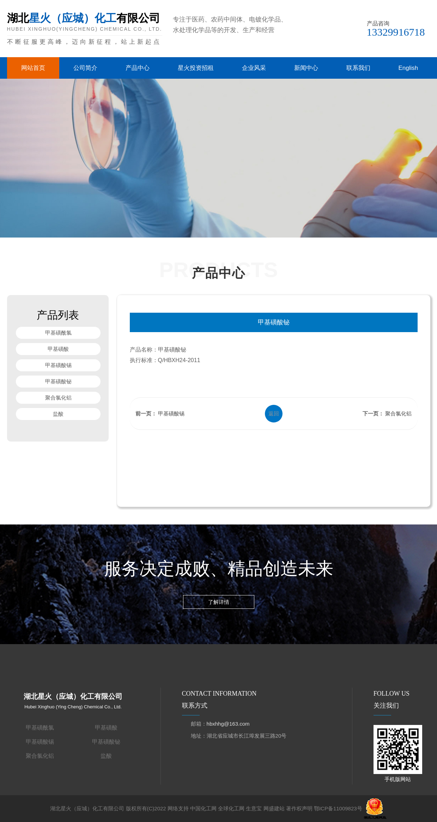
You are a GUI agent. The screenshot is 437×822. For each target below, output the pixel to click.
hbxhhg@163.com (228, 724)
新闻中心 (306, 68)
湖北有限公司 (84, 29)
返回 (273, 413)
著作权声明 (299, 808)
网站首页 (33, 68)
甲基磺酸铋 (58, 381)
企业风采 (254, 68)
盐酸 (58, 414)
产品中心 (138, 68)
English (408, 68)
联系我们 (358, 68)
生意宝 (254, 808)
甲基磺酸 (58, 349)
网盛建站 (274, 808)
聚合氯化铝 (58, 398)
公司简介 (85, 68)
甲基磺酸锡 (58, 365)
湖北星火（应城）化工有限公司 (87, 808)
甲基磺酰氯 (58, 333)
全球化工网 (231, 808)
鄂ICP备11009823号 (338, 808)
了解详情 (219, 603)
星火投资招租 (196, 68)
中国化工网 (203, 808)
